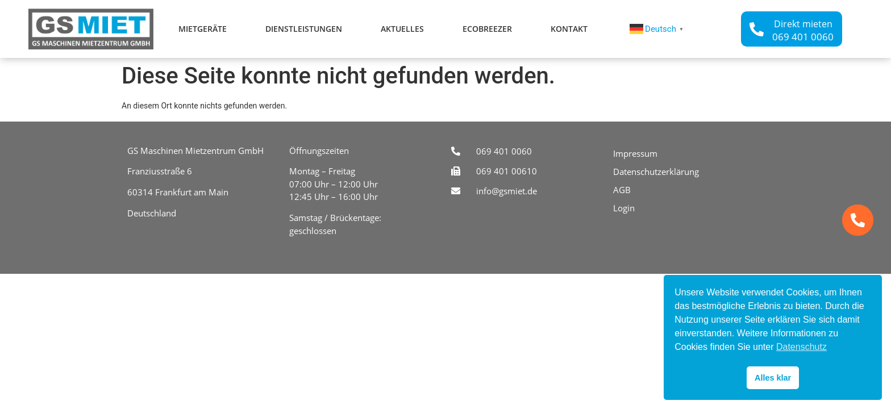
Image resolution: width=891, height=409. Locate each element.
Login (624, 208)
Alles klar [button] (773, 377)
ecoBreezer (487, 28)
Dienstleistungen (303, 28)
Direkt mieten (803, 24)
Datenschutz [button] (801, 347)
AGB (622, 189)
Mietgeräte (202, 28)
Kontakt (569, 28)
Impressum (635, 153)
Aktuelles (402, 28)
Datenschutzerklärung (656, 171)
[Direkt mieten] (757, 29)
